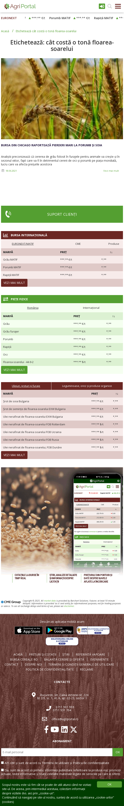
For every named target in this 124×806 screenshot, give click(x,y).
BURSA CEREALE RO (24, 659)
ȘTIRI (65, 654)
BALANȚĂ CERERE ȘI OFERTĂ (64, 659)
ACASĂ (18, 654)
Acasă (5, 31)
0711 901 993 (65, 707)
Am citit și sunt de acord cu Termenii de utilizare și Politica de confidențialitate (57, 763)
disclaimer (69, 606)
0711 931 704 (62, 710)
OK (118, 752)
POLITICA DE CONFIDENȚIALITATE (50, 669)
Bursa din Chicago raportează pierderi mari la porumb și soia (51, 145)
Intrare (102, 6)
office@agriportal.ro (65, 719)
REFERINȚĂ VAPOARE (90, 654)
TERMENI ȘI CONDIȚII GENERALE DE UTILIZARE (81, 664)
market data (50, 600)
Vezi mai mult (111, 170)
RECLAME (86, 669)
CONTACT (12, 664)
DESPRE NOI (33, 664)
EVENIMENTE (99, 659)
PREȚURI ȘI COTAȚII (42, 654)
